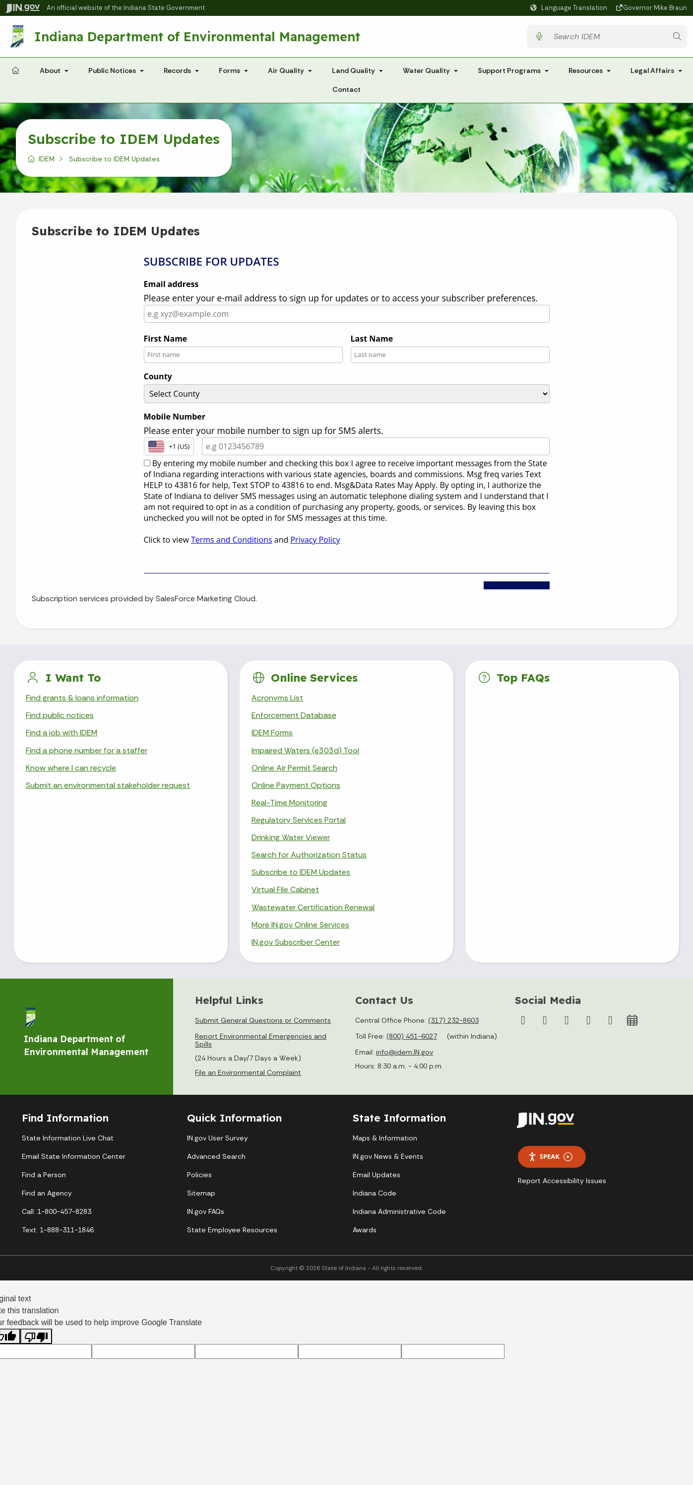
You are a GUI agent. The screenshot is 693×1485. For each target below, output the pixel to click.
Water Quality (426, 70)
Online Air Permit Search (294, 768)
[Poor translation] (36, 1336)
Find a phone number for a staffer (86, 750)
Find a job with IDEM (62, 733)
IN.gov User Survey (217, 1138)
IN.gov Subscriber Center (296, 942)
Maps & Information (385, 1138)
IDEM (47, 158)
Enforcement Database (294, 715)
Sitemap (201, 1193)
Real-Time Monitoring (290, 802)
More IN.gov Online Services (301, 925)
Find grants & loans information (82, 698)
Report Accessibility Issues (562, 1181)
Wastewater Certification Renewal (313, 907)
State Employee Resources (232, 1230)
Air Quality (286, 70)
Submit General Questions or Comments (263, 1020)
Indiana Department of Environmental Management (197, 36)
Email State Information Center (74, 1156)
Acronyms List (277, 698)
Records (177, 70)
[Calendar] (632, 1021)
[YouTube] (566, 1021)
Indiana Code (374, 1193)
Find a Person (44, 1175)
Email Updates (376, 1175)
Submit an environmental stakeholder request (108, 785)
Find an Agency (47, 1193)
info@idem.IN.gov (404, 1052)
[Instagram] (545, 1021)
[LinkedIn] (588, 1021)
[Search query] (608, 36)
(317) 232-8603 (453, 1020)
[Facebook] (523, 1021)
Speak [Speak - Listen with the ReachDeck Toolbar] (550, 1157)
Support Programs (509, 70)
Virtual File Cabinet (285, 890)
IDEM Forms (272, 733)
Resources (585, 70)
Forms (229, 70)
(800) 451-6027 (411, 1036)
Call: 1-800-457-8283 (56, 1211)
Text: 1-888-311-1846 (58, 1230)
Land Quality (353, 70)
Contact (346, 89)
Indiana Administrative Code (399, 1211)
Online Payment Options (296, 785)
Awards (365, 1230)
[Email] (610, 1021)
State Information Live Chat (68, 1138)
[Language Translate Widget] (570, 8)
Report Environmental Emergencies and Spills (260, 1040)
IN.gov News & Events (388, 1156)
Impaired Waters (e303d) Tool (305, 750)
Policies (199, 1175)
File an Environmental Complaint (248, 1073)
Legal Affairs (652, 70)
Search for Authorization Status (309, 855)
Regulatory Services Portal (299, 820)
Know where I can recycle (71, 768)
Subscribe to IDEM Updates (301, 872)
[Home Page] (15, 71)
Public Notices (112, 70)
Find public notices (60, 715)
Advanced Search (216, 1156)
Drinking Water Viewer (291, 838)
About (50, 70)
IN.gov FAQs (205, 1211)
